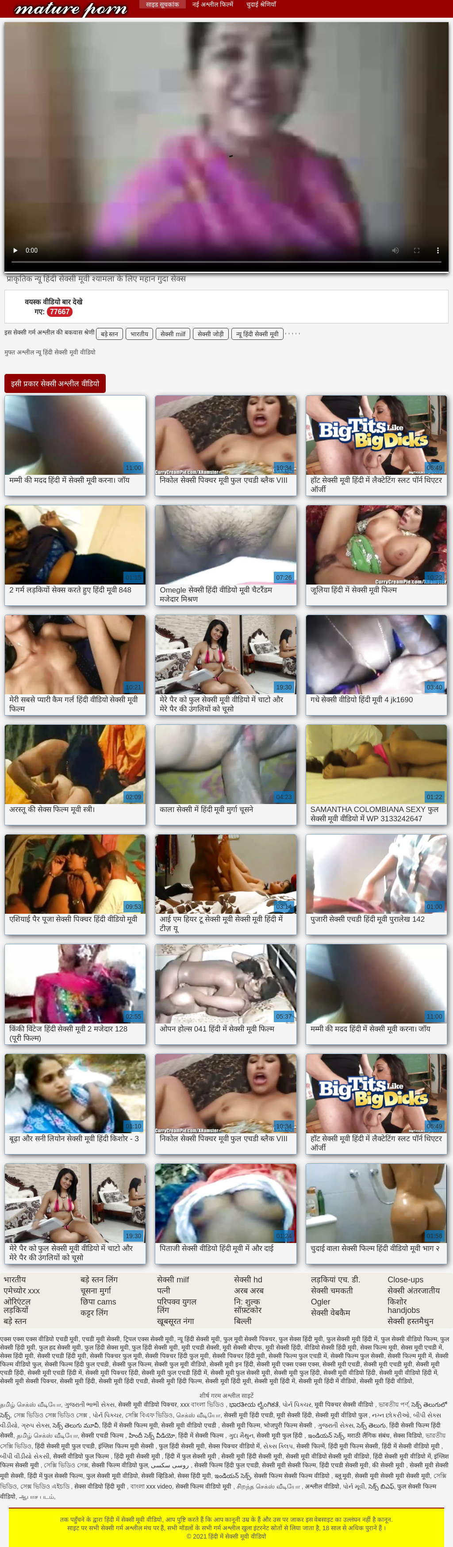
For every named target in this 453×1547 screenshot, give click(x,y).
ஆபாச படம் (36, 1496)
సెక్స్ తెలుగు (371, 1425)
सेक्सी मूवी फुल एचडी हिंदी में (174, 1372)
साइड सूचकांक (162, 4)
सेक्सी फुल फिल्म (131, 1364)
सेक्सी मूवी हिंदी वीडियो (386, 1381)
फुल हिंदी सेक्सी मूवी (155, 1347)
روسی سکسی (171, 1465)
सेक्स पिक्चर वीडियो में (234, 1446)
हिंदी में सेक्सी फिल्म (201, 1435)
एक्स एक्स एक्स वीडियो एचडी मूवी (39, 1339)
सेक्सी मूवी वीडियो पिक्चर (147, 1404)
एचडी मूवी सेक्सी (101, 1339)
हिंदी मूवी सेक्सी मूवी (138, 1456)
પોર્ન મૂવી (354, 1486)
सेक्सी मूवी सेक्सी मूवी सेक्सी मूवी (392, 1475)
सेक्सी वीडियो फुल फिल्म (82, 1456)
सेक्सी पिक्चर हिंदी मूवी (238, 1355)
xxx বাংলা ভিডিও (203, 1404)
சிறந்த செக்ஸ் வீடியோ (269, 1486)
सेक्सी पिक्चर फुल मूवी (116, 1355)
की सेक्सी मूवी (389, 1465)
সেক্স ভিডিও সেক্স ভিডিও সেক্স (51, 1415)
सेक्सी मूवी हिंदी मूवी (228, 1381)
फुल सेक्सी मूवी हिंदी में (352, 1339)
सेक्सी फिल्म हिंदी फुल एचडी (77, 1364)
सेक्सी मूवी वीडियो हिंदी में (408, 1372)
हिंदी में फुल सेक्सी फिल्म (55, 1475)
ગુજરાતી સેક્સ (335, 1425)
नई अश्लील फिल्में (212, 4)
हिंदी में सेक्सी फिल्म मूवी (130, 1425)
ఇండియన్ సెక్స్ (326, 1435)
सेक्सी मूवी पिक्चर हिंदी (111, 1372)
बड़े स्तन (110, 334)
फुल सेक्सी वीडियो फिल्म (409, 1339)
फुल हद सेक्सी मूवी (60, 1347)
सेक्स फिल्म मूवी (378, 1347)
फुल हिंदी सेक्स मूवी (106, 1347)
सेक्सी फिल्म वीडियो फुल (120, 1465)
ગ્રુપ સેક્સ (35, 1425)
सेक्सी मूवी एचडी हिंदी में (54, 1372)
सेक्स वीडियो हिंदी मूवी (100, 1486)
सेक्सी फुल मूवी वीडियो (180, 1364)
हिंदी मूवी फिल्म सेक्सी (353, 1446)
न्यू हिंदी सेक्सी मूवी (257, 334)
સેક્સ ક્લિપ (278, 1446)
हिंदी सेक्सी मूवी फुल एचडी (65, 1446)
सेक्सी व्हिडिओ (157, 1475)
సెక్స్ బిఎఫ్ (381, 1486)
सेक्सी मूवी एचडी (341, 1364)
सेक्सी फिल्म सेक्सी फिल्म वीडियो (292, 1475)
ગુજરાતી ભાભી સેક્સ (90, 1404)
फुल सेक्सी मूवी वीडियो (112, 1475)
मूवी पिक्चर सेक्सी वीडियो (345, 1404)
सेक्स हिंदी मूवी (17, 1355)
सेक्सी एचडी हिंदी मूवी (62, 1355)
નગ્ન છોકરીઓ (391, 1415)
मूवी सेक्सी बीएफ (242, 1347)
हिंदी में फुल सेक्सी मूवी (191, 1456)
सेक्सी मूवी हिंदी (77, 1381)
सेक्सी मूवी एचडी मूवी (388, 1364)
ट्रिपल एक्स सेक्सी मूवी (148, 1339)
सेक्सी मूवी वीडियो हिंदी (349, 1372)
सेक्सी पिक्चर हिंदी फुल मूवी (177, 1355)
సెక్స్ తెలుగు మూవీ (76, 1425)
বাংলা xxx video (151, 1486)
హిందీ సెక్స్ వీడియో (152, 1435)
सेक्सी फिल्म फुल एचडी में (298, 1355)
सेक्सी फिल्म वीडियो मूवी (205, 1486)
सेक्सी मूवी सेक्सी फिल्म (289, 1465)
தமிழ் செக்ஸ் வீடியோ (30, 1404)
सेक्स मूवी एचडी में (421, 1347)
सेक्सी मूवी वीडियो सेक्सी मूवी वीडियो (327, 1456)
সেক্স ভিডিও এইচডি (45, 1486)
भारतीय (139, 334)
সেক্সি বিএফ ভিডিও (149, 1415)
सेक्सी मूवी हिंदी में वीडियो (328, 1381)
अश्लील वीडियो (322, 1486)
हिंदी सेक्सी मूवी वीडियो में (402, 1456)
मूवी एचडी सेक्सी (200, 1347)
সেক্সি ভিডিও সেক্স (66, 1465)
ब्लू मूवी (343, 1475)
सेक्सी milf (173, 334)
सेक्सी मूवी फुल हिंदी (297, 1372)
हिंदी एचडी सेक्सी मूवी (344, 1465)
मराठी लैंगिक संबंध (368, 1435)
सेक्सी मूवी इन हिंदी (231, 1364)
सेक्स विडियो (407, 1435)
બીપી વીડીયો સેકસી (25, 1456)
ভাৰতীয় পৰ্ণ (393, 1404)
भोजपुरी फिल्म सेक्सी (289, 1425)
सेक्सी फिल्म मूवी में (410, 1355)
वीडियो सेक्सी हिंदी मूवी (330, 1347)
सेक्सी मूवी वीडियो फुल (342, 1415)
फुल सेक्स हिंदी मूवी (301, 1339)
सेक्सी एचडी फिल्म (103, 1435)
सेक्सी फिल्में (310, 1446)
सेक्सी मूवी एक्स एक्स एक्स (288, 1364)
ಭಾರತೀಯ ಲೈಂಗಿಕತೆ (254, 1404)
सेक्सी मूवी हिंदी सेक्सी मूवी (251, 1456)
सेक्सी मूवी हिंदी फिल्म (176, 1381)
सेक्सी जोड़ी (211, 334)
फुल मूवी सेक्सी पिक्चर (249, 1339)
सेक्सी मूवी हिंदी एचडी (123, 1381)
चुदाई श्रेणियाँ (261, 4)
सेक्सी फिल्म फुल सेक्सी (357, 1355)
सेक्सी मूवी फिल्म (241, 1425)
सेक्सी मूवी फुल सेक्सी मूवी (241, 1372)
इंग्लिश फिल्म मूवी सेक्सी (127, 1446)
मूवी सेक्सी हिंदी (283, 1347)
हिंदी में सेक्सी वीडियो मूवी (411, 1446)
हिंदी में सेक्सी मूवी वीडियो (71, 10)
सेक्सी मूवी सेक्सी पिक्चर (28, 1381)
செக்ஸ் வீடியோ (198, 1415)
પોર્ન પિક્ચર (296, 1404)
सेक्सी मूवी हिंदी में (274, 1381)
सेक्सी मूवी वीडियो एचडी (189, 1425)
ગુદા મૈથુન (241, 1435)
